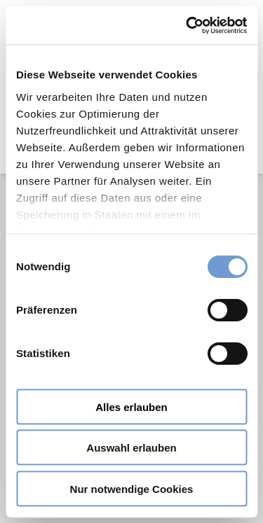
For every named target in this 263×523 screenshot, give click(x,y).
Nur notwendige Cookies (132, 488)
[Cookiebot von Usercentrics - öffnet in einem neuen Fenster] (187, 25)
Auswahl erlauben (131, 448)
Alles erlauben (131, 406)
